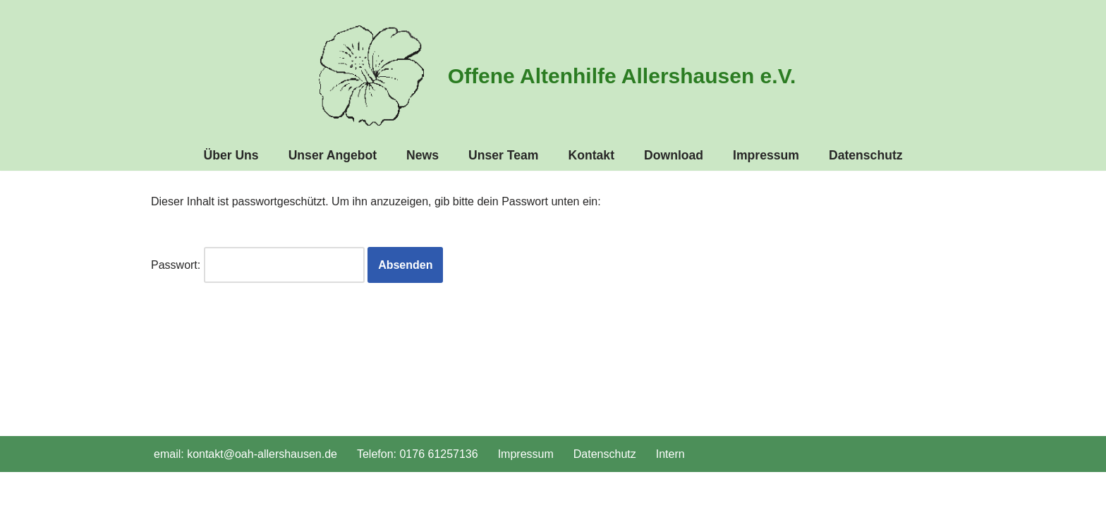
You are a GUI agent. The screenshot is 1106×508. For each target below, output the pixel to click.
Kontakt (592, 155)
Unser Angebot (332, 155)
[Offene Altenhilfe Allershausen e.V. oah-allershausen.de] (553, 75)
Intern (670, 454)
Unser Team (503, 155)
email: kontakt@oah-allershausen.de (245, 454)
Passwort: (258, 265)
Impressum (766, 155)
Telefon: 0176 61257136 (417, 454)
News (422, 155)
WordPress (293, 490)
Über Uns (230, 155)
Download (673, 155)
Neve (164, 490)
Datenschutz (866, 155)
